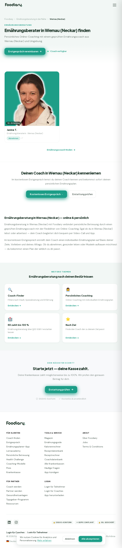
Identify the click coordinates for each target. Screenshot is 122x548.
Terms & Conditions (93, 446)
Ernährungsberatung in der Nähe (31, 19)
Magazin (48, 438)
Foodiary (8, 19)
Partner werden (14, 491)
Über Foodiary (90, 438)
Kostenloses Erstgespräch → (46, 194)
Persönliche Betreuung (17, 455)
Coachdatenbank (53, 459)
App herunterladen (54, 495)
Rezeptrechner (52, 455)
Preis (8, 468)
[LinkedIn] (9, 522)
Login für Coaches (53, 491)
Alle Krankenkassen (54, 463)
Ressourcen (12, 503)
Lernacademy (13, 451)
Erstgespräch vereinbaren (25, 51)
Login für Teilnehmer (54, 486)
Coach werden (13, 486)
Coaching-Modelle (15, 463)
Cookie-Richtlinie (106, 536)
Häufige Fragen (52, 468)
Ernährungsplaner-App (18, 446)
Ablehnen (70, 539)
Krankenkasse (13, 472)
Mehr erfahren (44, 540)
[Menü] (114, 5)
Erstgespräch (13, 442)
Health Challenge (15, 459)
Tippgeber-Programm (17, 499)
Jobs (85, 442)
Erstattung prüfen (82, 194)
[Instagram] (16, 522)
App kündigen (51, 472)
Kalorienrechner (52, 446)
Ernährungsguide (53, 442)
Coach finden (13, 438)
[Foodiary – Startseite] (14, 5)
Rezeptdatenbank (53, 451)
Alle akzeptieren (90, 539)
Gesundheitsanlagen (17, 495)
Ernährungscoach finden (61, 149)
